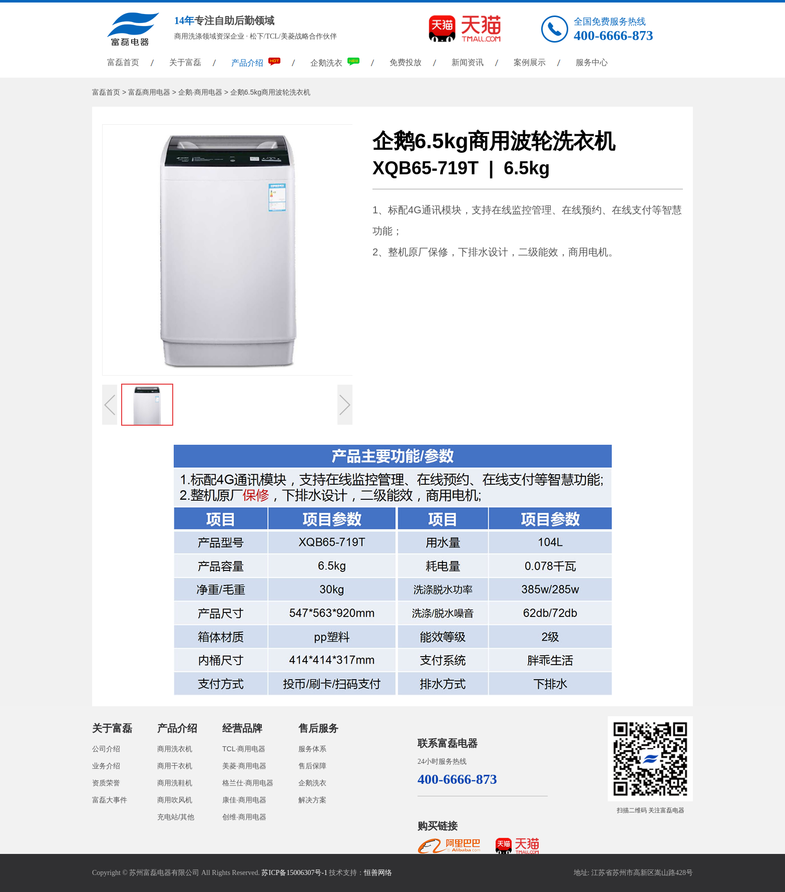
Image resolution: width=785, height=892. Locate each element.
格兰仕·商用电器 (247, 783)
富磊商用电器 (149, 92)
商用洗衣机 (174, 749)
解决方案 (312, 800)
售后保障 (312, 766)
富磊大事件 (109, 800)
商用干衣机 (174, 766)
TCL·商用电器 (243, 749)
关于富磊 (185, 62)
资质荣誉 (106, 783)
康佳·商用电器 (244, 800)
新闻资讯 (468, 62)
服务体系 (312, 749)
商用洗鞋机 (174, 783)
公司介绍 (106, 749)
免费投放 (405, 62)
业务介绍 (106, 766)
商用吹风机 (174, 800)
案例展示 (530, 62)
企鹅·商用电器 (200, 92)
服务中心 (592, 62)
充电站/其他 (175, 817)
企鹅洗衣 (334, 62)
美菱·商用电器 (244, 766)
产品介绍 (255, 62)
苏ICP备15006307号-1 (294, 872)
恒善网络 (378, 872)
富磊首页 (123, 62)
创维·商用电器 (244, 817)
